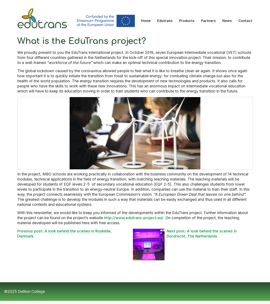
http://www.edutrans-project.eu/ (133, 218)
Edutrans (25, 6)
